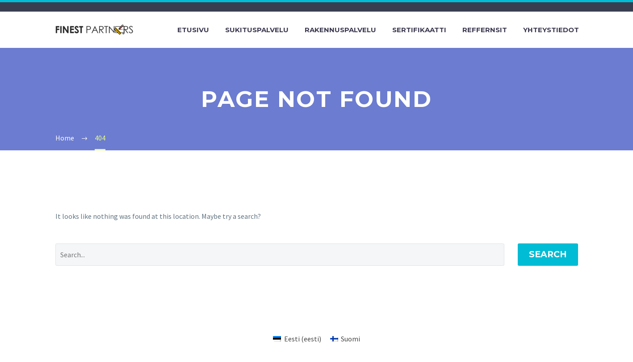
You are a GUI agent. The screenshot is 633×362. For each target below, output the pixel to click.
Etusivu (193, 29)
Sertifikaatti (419, 29)
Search (548, 254)
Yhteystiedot (551, 29)
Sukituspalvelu (257, 29)
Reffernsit (484, 29)
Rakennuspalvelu (340, 29)
